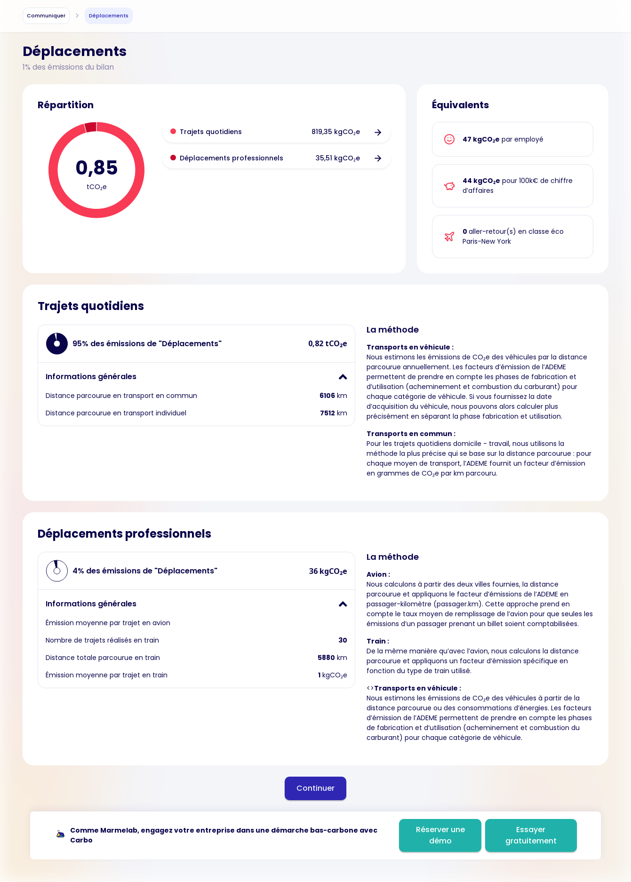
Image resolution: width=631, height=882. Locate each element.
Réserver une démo (440, 835)
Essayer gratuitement (531, 835)
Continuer (315, 788)
